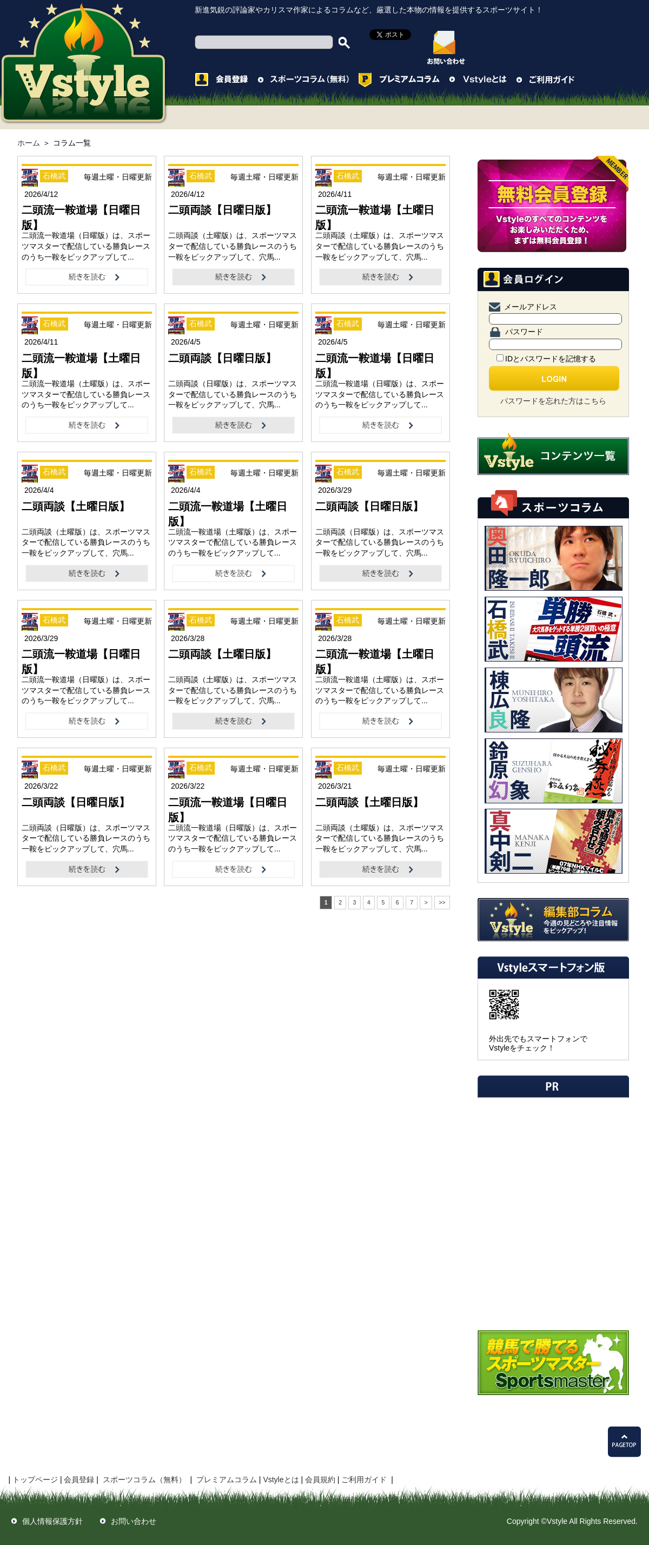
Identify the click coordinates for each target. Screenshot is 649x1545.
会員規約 (320, 1479)
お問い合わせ (133, 1521)
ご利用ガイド (364, 1479)
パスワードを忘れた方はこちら (553, 401)
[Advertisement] (234, 955)
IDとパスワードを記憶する (546, 358)
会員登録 (79, 1479)
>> (442, 902)
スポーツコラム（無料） (144, 1479)
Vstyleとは (281, 1479)
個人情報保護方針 (52, 1521)
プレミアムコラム (226, 1479)
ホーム (28, 142)
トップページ (35, 1479)
